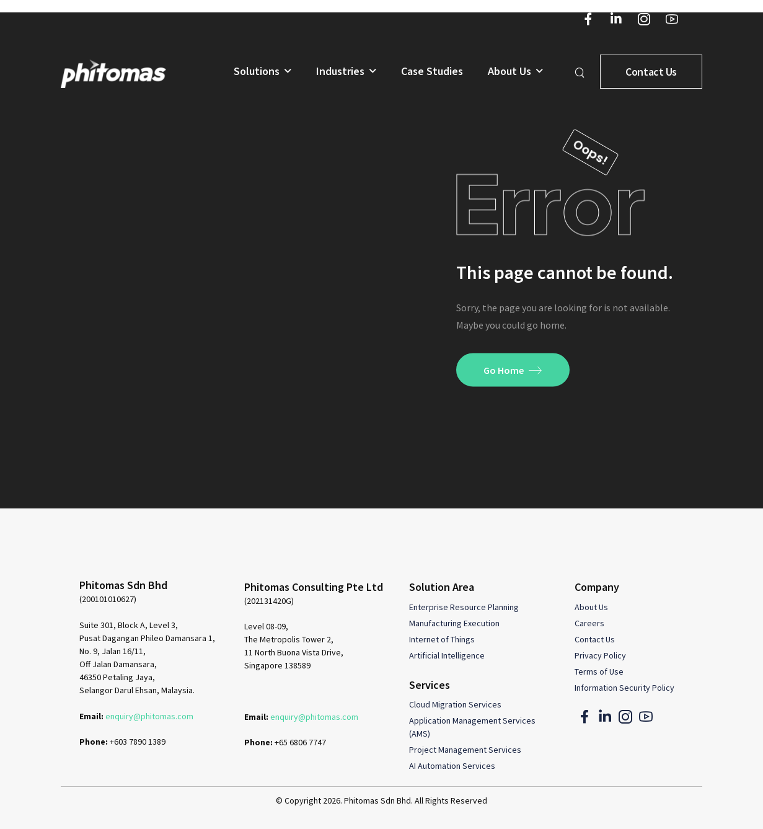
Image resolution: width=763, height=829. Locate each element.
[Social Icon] (588, 19)
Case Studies (432, 71)
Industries (340, 71)
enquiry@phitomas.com (149, 716)
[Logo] (113, 73)
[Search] (581, 72)
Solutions (257, 71)
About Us (509, 71)
